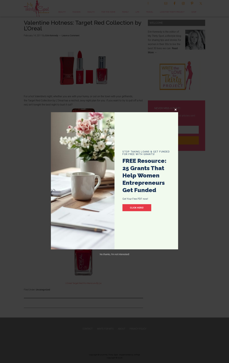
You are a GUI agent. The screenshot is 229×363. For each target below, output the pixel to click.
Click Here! (137, 207)
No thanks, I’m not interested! (114, 254)
